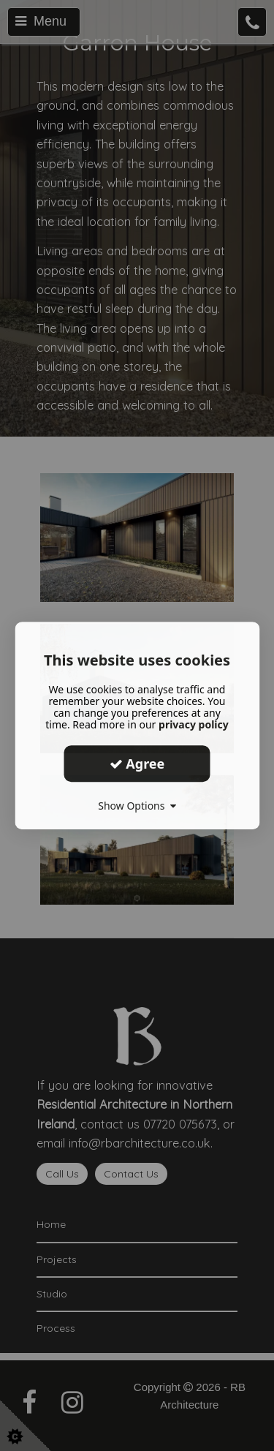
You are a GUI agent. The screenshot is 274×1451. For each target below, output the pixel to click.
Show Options (137, 806)
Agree (137, 763)
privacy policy (194, 724)
